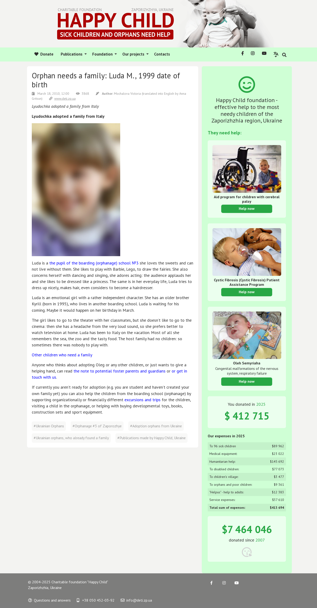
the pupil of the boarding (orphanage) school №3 (93, 263)
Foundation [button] (103, 54)
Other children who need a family (62, 355)
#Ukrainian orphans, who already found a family (71, 437)
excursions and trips (142, 399)
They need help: (224, 133)
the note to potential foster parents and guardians (119, 371)
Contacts (162, 54)
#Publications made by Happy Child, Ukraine (151, 437)
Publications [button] (72, 54)
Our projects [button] (133, 54)
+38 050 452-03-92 (96, 600)
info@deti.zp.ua (136, 600)
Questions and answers (49, 600)
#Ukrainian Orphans (49, 426)
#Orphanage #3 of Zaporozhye (97, 426)
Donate (43, 54)
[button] (276, 54)
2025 (261, 404)
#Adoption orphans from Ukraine (156, 426)
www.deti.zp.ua (62, 98)
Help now (247, 208)
